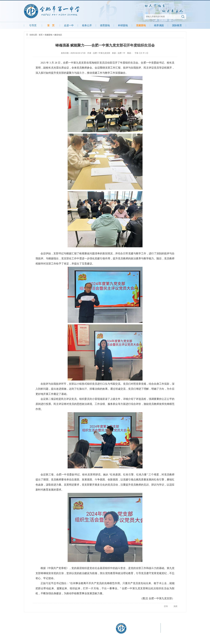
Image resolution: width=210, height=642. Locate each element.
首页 (41, 35)
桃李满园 (159, 25)
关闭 (175, 606)
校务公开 (87, 25)
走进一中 (69, 25)
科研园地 (123, 25)
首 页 (50, 25)
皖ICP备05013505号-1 (41, 632)
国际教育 (177, 25)
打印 (166, 606)
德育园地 (105, 25)
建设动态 (58, 35)
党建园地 (141, 25)
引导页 (33, 25)
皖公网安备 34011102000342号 (66, 632)
